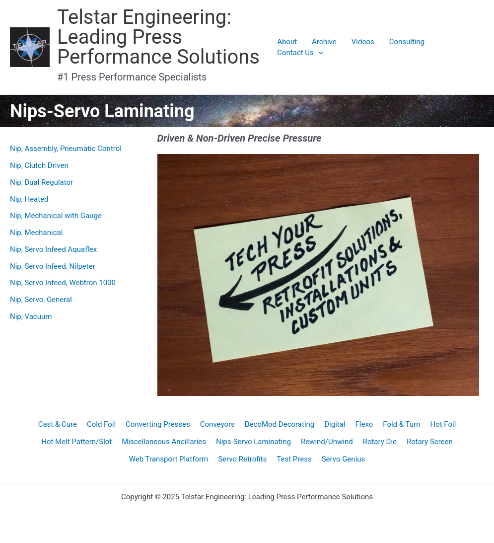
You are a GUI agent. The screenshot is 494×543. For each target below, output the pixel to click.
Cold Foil (101, 424)
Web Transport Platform (169, 459)
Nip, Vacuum (31, 316)
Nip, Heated (29, 199)
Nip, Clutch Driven (39, 165)
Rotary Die (380, 441)
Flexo (364, 424)
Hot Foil (443, 424)
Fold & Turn (401, 424)
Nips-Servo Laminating (253, 441)
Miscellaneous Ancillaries (164, 441)
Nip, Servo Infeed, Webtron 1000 (63, 282)
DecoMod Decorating (279, 424)
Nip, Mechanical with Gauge (56, 215)
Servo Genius (343, 459)
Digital (334, 424)
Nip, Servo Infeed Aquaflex (53, 249)
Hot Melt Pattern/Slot (76, 441)
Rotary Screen (430, 441)
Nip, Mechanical (36, 232)
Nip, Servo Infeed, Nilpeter (52, 266)
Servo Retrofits (242, 459)
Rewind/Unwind (327, 441)
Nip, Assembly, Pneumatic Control (66, 148)
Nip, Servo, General (41, 299)
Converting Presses (158, 424)
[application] (318, 52)
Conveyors (217, 424)
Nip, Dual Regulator (41, 182)
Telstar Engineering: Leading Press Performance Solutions (158, 37)
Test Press (294, 459)
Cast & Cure (57, 424)
